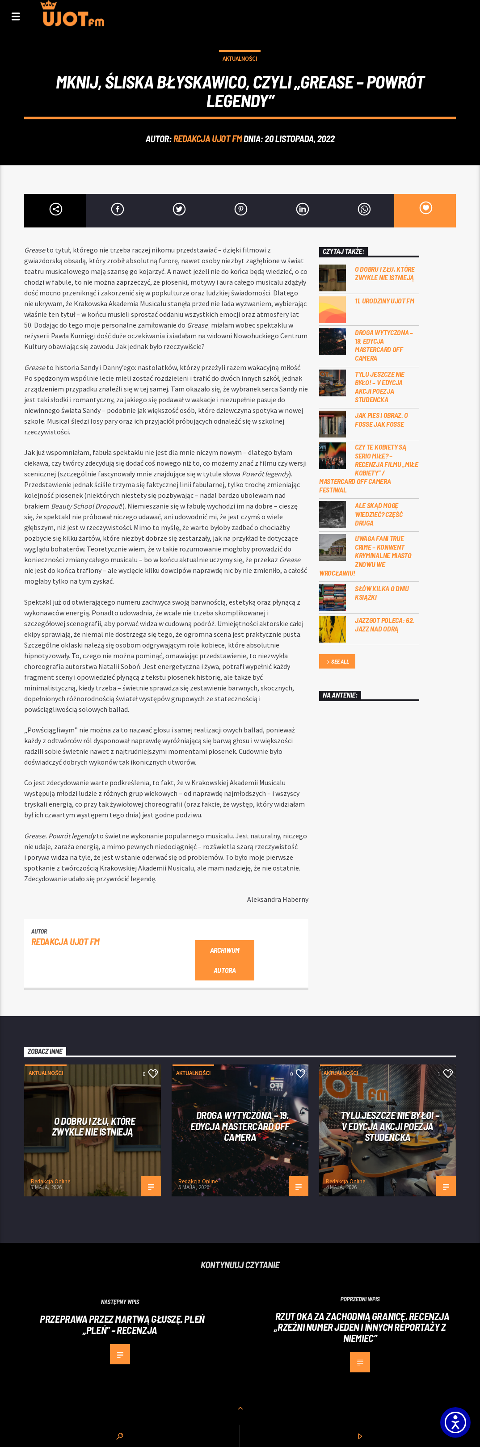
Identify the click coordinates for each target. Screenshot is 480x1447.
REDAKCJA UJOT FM (207, 138)
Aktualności (240, 59)
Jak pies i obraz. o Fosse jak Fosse (381, 419)
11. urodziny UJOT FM (384, 300)
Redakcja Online (50, 1181)
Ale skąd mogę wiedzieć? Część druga (378, 513)
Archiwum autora (225, 960)
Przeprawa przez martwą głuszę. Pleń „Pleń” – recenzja (122, 1324)
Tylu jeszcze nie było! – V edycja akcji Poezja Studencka (379, 387)
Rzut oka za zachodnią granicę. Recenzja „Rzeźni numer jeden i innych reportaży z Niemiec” (361, 1327)
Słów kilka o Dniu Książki (382, 592)
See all (337, 662)
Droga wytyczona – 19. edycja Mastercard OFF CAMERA (384, 345)
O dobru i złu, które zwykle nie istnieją (385, 273)
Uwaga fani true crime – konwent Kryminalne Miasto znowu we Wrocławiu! (365, 555)
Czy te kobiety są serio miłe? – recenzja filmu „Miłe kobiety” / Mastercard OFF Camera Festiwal (368, 468)
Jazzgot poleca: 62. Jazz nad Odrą (384, 624)
